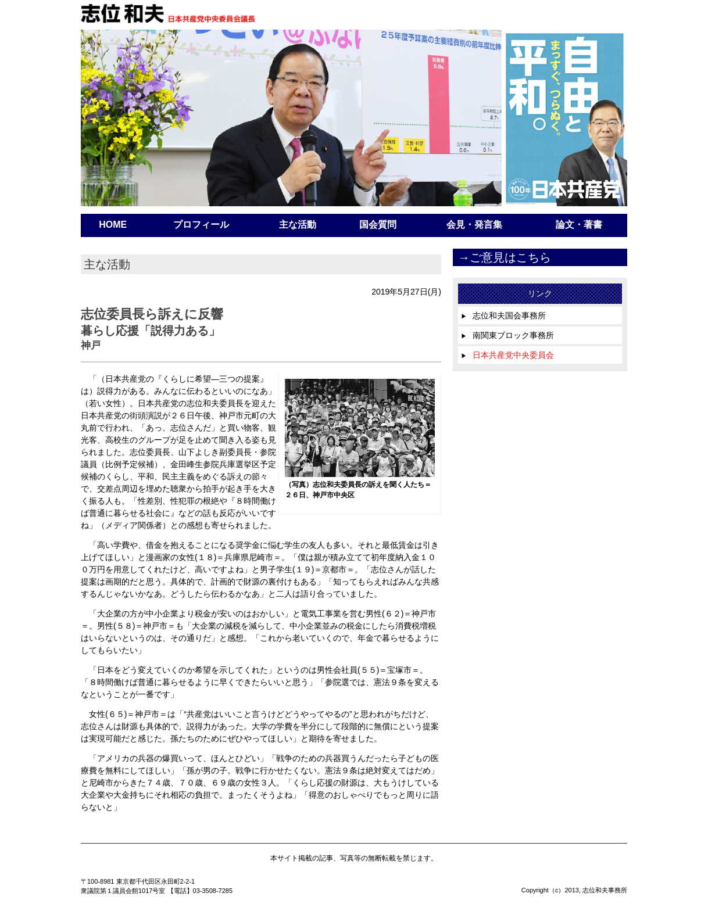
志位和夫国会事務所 (503, 315)
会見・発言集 (474, 224)
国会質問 (377, 224)
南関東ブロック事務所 (507, 335)
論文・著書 (579, 224)
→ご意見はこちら (504, 257)
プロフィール (201, 224)
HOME (113, 224)
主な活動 (297, 224)
